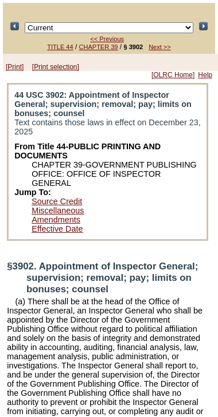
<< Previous (107, 38)
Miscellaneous (58, 210)
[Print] (15, 67)
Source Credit (57, 201)
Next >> (160, 46)
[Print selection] (55, 67)
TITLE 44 (60, 46)
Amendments (56, 219)
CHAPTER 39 (98, 46)
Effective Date (57, 228)
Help (205, 75)
